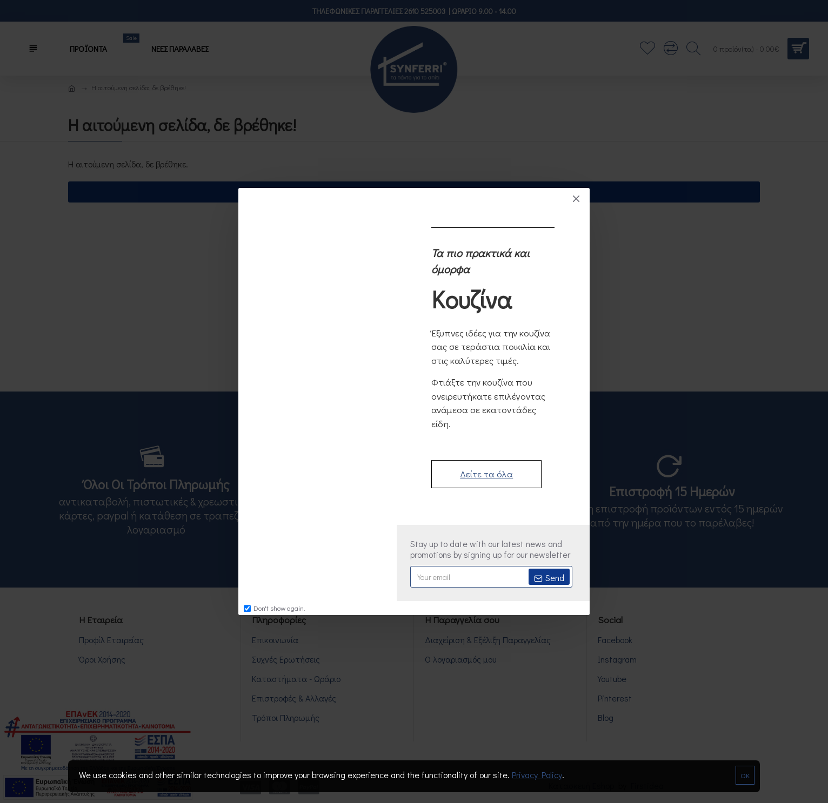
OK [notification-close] (745, 775)
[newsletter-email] (491, 577)
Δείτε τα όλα (486, 474)
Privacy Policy (537, 774)
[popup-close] (576, 199)
